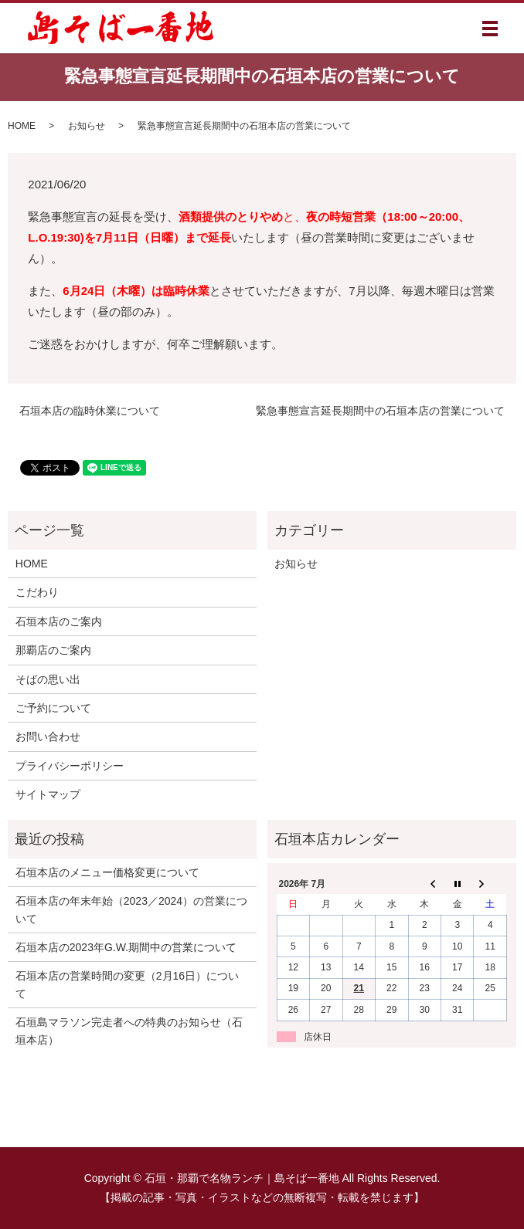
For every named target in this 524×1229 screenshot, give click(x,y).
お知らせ (86, 125)
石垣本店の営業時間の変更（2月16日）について (127, 984)
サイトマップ (47, 794)
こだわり (37, 592)
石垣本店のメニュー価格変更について (107, 872)
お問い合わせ (47, 736)
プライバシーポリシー (69, 766)
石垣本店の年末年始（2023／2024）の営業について (131, 909)
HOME (22, 125)
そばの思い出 (47, 679)
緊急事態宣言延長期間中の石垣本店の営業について (380, 411)
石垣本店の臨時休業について (89, 411)
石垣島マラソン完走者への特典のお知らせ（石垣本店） (129, 1030)
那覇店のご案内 (53, 650)
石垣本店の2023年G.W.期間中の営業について (125, 947)
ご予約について (53, 708)
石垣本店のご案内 (58, 621)
